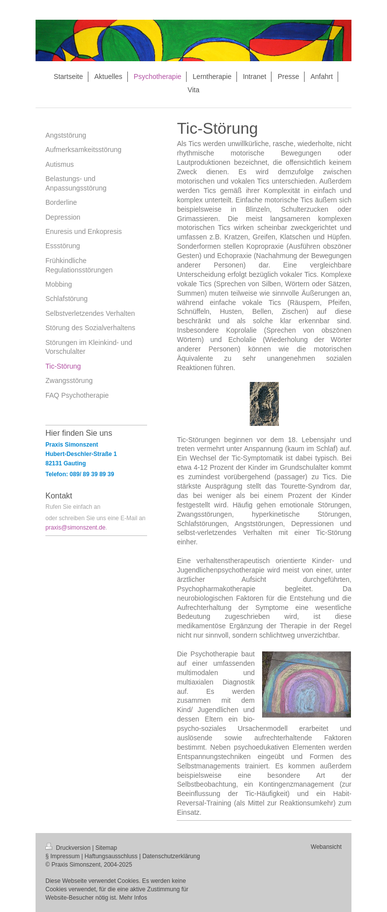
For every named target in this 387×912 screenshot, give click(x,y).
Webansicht (326, 846)
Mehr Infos (133, 897)
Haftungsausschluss (110, 856)
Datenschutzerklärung (171, 856)
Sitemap (106, 847)
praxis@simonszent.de (75, 527)
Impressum (64, 856)
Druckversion (68, 847)
